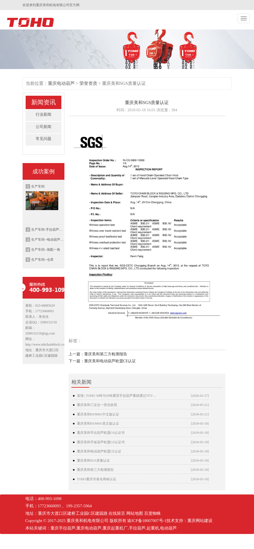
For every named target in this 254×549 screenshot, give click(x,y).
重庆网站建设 (199, 520)
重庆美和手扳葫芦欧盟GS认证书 (101, 442)
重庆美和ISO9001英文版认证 (98, 423)
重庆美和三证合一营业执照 (97, 405)
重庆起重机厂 (115, 528)
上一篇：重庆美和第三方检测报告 (98, 354)
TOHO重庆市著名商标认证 (96, 479)
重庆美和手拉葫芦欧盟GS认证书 (101, 433)
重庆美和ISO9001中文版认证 (98, 414)
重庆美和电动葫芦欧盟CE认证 (99, 451)
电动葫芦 (168, 528)
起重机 (153, 528)
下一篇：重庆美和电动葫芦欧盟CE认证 (102, 361)
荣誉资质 (88, 83)
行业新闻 (43, 114)
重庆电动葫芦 (61, 83)
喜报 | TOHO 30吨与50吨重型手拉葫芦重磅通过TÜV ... (116, 396)
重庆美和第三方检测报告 (95, 470)
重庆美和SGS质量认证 (93, 460)
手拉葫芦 (137, 528)
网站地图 (134, 513)
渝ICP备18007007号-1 (146, 520)
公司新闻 (43, 127)
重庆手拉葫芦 (63, 528)
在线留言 (116, 513)
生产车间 (42, 197)
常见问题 (43, 139)
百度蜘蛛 (152, 513)
